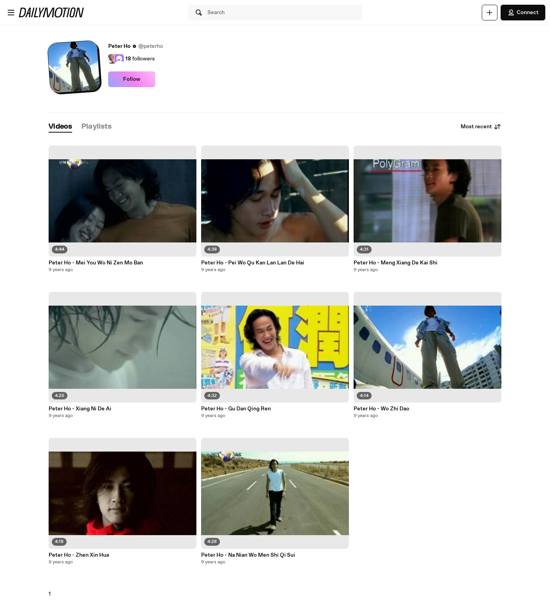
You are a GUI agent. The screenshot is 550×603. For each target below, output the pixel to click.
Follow (131, 79)
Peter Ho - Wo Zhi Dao (381, 409)
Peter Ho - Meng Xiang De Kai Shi (395, 263)
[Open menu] (11, 12)
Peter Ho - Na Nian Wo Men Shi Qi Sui (248, 555)
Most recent (481, 127)
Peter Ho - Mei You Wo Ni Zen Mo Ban (96, 263)
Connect (523, 12)
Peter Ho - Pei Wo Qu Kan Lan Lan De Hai (252, 263)
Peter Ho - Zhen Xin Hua (79, 555)
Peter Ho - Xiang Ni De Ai (80, 409)
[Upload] (489, 12)
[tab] (60, 127)
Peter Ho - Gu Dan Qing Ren (236, 409)
